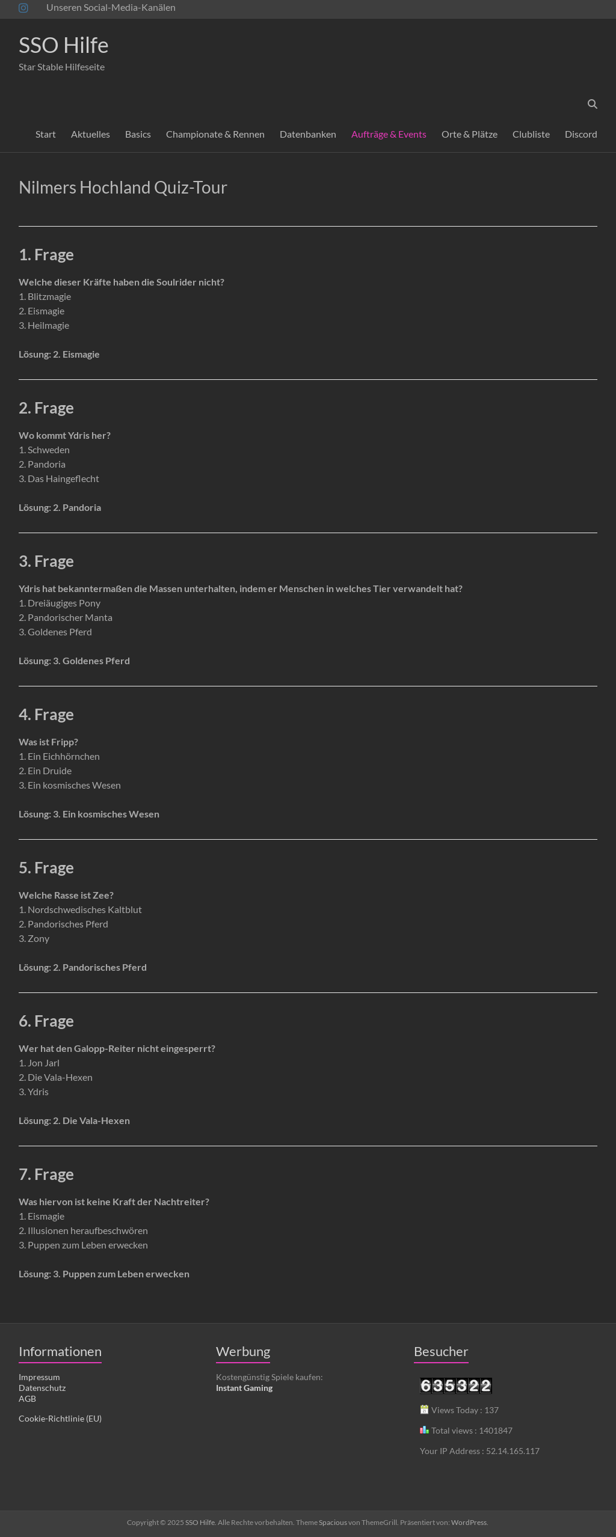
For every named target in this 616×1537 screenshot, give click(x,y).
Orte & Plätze (469, 133)
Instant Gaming (244, 1388)
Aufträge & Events (389, 133)
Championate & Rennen (215, 133)
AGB (27, 1398)
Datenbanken (308, 133)
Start (45, 133)
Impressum (39, 1377)
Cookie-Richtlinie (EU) (60, 1418)
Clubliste (531, 133)
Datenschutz (42, 1388)
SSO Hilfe (64, 44)
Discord (581, 133)
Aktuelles (90, 133)
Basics (138, 133)
